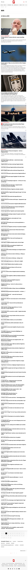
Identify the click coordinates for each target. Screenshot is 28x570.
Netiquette (15, 564)
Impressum (3, 563)
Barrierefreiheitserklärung (10, 563)
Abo (23, 1)
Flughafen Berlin (20, 541)
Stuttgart (12, 543)
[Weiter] (26, 5)
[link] (26, 2)
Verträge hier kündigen (21, 564)
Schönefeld (8, 543)
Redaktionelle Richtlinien (18, 563)
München (2, 546)
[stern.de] (14, 2)
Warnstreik (3, 543)
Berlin (10, 541)
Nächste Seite (23, 550)
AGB (23, 563)
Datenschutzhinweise (5, 564)
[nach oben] (25, 560)
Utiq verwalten (11, 564)
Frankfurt (14, 541)
